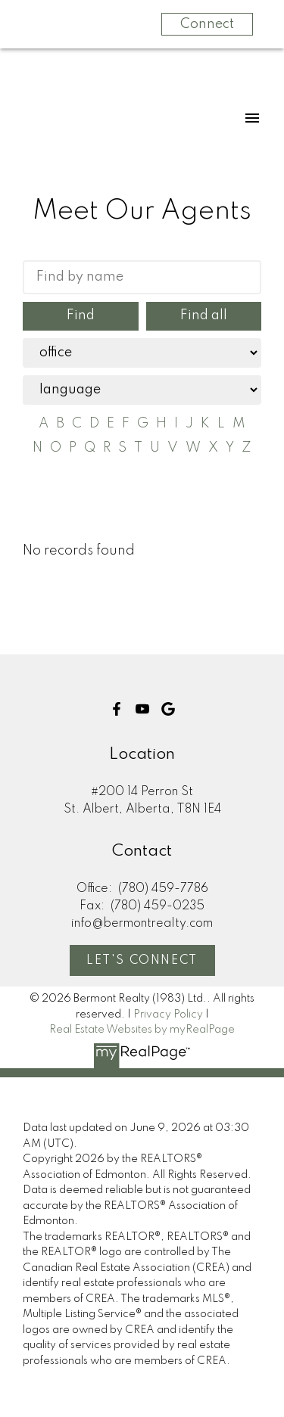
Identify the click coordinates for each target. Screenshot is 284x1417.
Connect (207, 24)
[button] (116, 709)
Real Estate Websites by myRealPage (142, 1029)
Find (81, 315)
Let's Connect (142, 961)
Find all (203, 315)
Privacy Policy (168, 1014)
